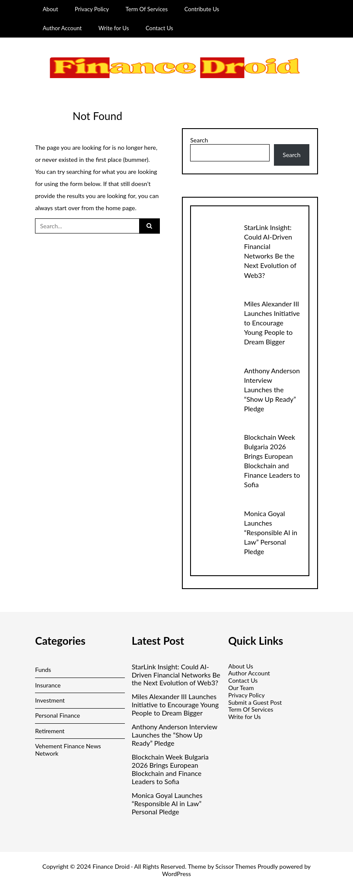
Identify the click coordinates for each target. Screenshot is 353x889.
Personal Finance (57, 715)
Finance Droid (111, 866)
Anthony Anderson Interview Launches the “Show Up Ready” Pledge (272, 389)
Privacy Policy (92, 9)
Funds (43, 669)
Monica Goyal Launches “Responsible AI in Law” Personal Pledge (270, 532)
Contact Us (159, 28)
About (50, 9)
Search (199, 140)
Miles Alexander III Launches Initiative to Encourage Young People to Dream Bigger (272, 322)
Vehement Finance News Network (68, 749)
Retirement (49, 731)
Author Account (62, 28)
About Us (240, 666)
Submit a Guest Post (255, 702)
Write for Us (114, 28)
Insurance (47, 685)
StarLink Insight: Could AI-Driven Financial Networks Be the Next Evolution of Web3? (176, 675)
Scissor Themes (236, 866)
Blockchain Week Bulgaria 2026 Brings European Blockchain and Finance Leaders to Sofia (170, 769)
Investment (50, 700)
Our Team (241, 687)
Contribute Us (201, 9)
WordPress (176, 873)
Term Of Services (147, 9)
